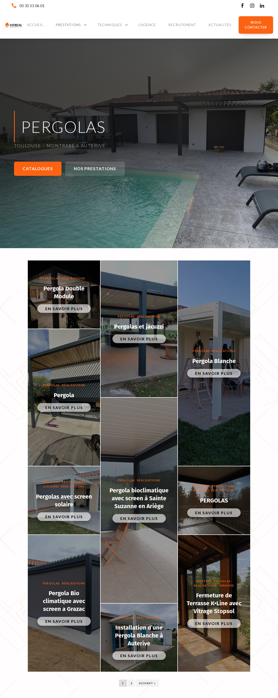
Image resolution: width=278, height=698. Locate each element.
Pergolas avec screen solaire (64, 500)
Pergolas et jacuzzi (139, 326)
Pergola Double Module (64, 292)
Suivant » (147, 683)
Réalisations (73, 278)
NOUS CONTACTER (256, 25)
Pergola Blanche (214, 361)
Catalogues (38, 168)
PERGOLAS (214, 500)
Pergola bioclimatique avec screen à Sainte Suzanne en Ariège (139, 498)
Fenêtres (204, 581)
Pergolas (51, 278)
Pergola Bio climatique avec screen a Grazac (64, 601)
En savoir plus (64, 308)
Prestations (68, 25)
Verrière (226, 585)
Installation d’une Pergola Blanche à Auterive (139, 635)
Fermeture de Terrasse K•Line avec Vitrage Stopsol (214, 603)
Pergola (64, 395)
